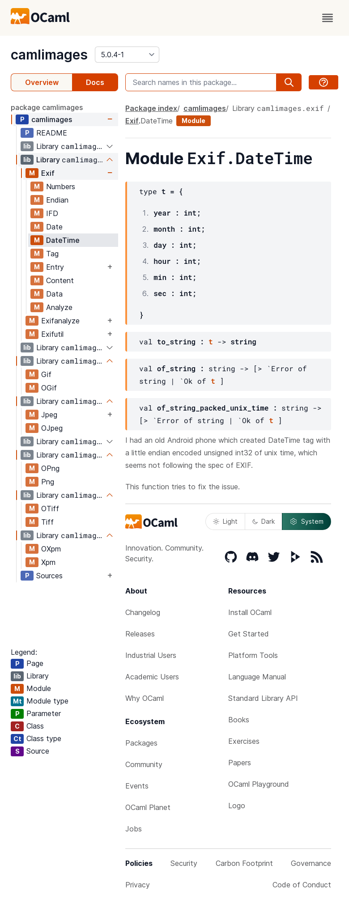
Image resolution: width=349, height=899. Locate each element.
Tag (52, 253)
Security (183, 863)
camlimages (49, 55)
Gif (46, 374)
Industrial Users (150, 655)
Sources (49, 575)
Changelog (142, 612)
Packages (141, 742)
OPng (50, 468)
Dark (263, 521)
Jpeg (49, 414)
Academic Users (152, 676)
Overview (42, 82)
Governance (311, 863)
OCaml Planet (147, 807)
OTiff (50, 508)
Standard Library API (263, 698)
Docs (95, 82)
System (306, 521)
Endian (57, 199)
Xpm (48, 562)
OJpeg (52, 428)
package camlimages (47, 107)
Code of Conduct (301, 884)
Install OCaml (250, 612)
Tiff (47, 521)
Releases (140, 633)
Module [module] (193, 120)
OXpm (51, 548)
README (51, 132)
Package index (151, 108)
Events (137, 785)
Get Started (248, 633)
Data (54, 293)
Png (47, 481)
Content (60, 280)
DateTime (63, 240)
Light (225, 521)
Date (54, 226)
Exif (48, 173)
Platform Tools (253, 655)
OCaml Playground (258, 784)
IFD (52, 213)
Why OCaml (144, 698)
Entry (55, 267)
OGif (49, 387)
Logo (236, 805)
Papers (239, 762)
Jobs (133, 828)
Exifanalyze (60, 320)
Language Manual (257, 676)
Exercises (244, 741)
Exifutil (52, 334)
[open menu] (327, 18)
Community (143, 764)
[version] (127, 55)
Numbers (60, 186)
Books (238, 719)
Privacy (137, 884)
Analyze (59, 307)
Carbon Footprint (244, 863)
